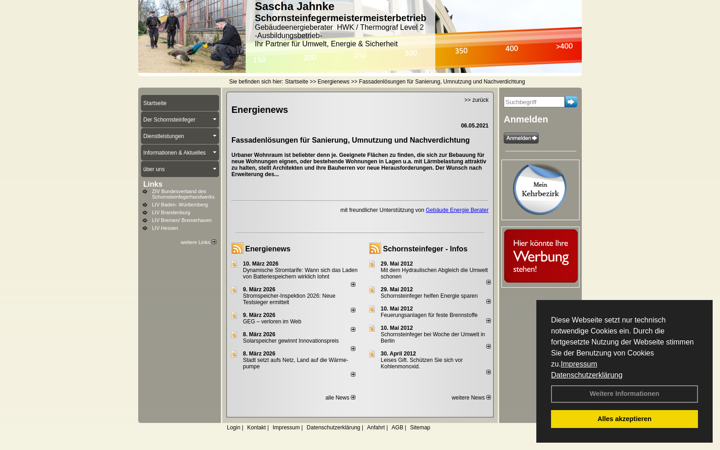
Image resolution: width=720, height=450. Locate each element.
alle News (340, 397)
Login (233, 427)
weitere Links (198, 242)
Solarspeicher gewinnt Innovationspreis (291, 341)
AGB (397, 427)
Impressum (579, 364)
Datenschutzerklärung (587, 375)
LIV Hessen (165, 228)
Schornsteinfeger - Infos (425, 249)
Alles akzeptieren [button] (624, 418)
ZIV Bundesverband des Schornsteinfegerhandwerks (183, 194)
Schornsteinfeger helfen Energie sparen (429, 296)
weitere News (471, 397)
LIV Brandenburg (171, 212)
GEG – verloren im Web (272, 321)
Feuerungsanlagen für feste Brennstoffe (429, 315)
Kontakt (256, 427)
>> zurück (476, 100)
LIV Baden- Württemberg (180, 204)
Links (153, 184)
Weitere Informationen (624, 393)
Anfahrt (376, 427)
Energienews (268, 249)
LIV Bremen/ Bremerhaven (182, 220)
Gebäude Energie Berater (457, 210)
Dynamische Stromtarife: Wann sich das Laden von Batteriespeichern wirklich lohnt (300, 273)
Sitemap (420, 427)
